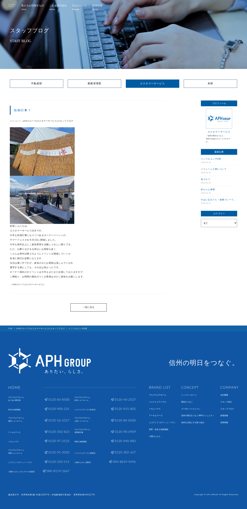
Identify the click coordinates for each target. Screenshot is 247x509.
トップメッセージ (189, 395)
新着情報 (224, 416)
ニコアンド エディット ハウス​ (162, 423)
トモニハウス (155, 409)
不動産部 (36, 83)
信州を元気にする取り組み (192, 423)
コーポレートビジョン (190, 409)
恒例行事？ (22, 110)
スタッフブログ (227, 409)
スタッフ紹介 (226, 402)
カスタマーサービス (152, 83)
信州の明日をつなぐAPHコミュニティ (197, 416)
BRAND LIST (160, 387)
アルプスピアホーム (157, 395)
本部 (210, 83)
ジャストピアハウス (157, 402)
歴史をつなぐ (187, 402)
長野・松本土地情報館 (158, 429)
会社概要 (224, 395)
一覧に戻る (88, 307)
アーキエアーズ (155, 416)
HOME (14, 387)
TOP (10, 328)
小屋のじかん (155, 436)
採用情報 (224, 423)
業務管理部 (94, 83)
